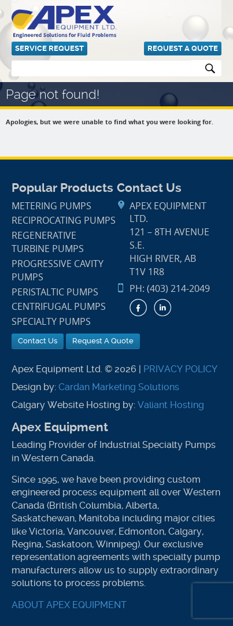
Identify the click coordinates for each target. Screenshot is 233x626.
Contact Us (37, 340)
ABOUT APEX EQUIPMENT (69, 604)
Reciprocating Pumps (64, 220)
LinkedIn (162, 307)
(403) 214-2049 (178, 288)
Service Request (49, 48)
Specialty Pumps (51, 321)
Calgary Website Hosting (66, 404)
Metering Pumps (51, 206)
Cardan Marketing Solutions (118, 386)
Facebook (138, 307)
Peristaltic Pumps (55, 292)
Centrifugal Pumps (59, 306)
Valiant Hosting (171, 404)
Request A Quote (182, 48)
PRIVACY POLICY (180, 369)
